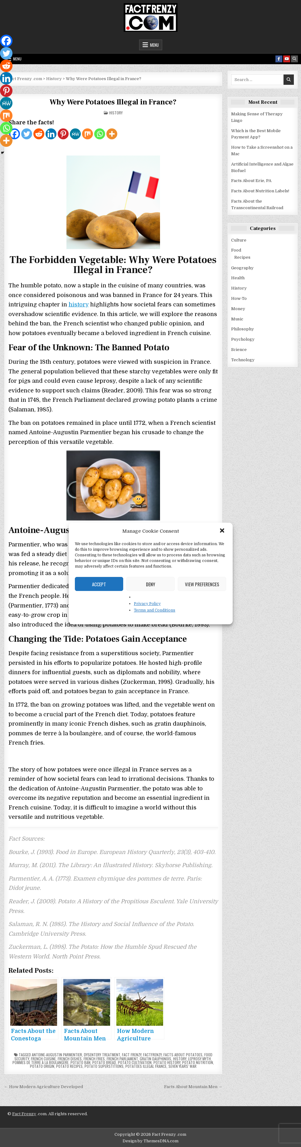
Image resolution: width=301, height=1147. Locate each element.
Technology (243, 360)
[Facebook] (6, 41)
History (116, 112)
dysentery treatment (102, 1054)
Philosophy (242, 329)
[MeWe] (75, 133)
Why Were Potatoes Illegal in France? (113, 102)
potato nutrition (197, 1062)
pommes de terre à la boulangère (40, 1062)
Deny (150, 584)
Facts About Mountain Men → (193, 1086)
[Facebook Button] (278, 58)
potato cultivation (135, 1062)
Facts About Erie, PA (251, 180)
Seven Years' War (182, 1066)
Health (238, 278)
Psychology (243, 339)
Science (239, 349)
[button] (222, 531)
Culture (238, 240)
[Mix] (87, 133)
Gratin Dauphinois (155, 1058)
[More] (111, 133)
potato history (166, 1062)
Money (238, 308)
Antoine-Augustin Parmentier (57, 1054)
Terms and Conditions (154, 610)
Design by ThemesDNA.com (150, 1141)
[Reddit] (38, 133)
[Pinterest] (63, 133)
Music (237, 319)
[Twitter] (26, 133)
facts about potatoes (182, 1054)
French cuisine (43, 1058)
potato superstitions (104, 1066)
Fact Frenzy (24, 1113)
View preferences (202, 584)
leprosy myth (199, 1058)
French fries (94, 1058)
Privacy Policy (147, 604)
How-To (239, 298)
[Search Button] (294, 58)
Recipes (242, 257)
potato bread (104, 1062)
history (79, 304)
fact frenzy (131, 1054)
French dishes (70, 1058)
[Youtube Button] (286, 58)
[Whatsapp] (99, 133)
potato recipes (69, 1066)
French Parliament (122, 1058)
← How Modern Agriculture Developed (43, 1086)
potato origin (42, 1066)
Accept (99, 584)
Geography (242, 268)
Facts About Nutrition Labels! (260, 191)
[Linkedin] (51, 133)
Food (236, 250)
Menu (154, 45)
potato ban (80, 1062)
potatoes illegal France (146, 1066)
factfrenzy (152, 1054)
